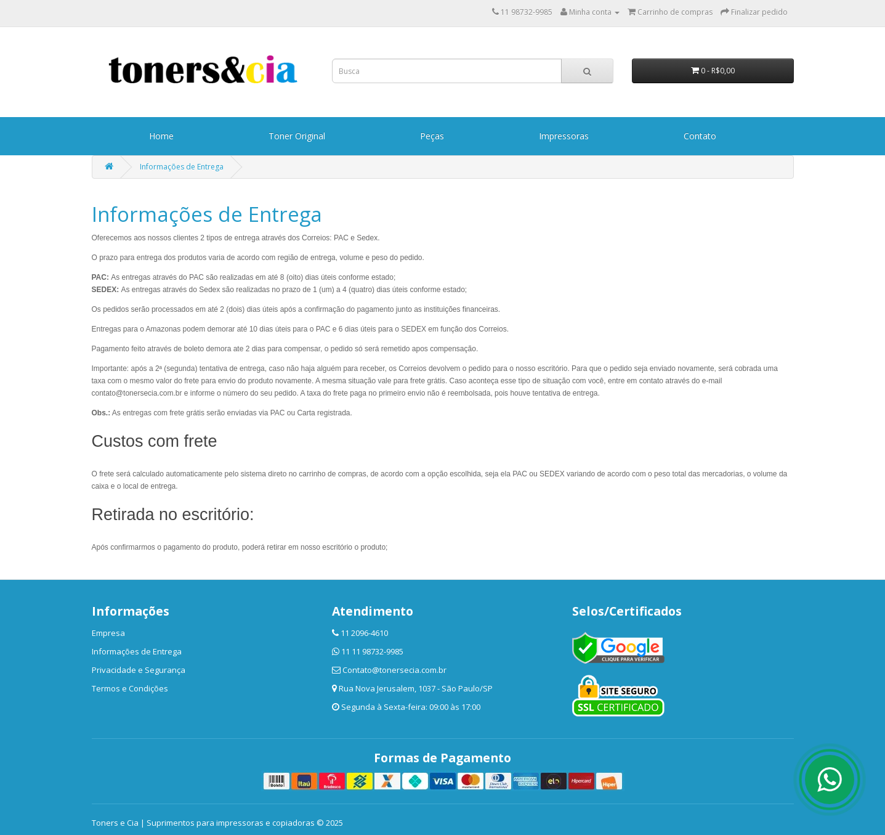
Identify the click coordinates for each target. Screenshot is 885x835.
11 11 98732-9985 (372, 651)
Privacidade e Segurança (138, 669)
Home (161, 136)
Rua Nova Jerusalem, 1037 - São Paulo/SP (416, 688)
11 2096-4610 (364, 632)
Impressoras (564, 136)
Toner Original (297, 136)
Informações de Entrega (182, 166)
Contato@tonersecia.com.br (394, 669)
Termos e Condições (130, 688)
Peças (432, 136)
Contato (700, 136)
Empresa (108, 632)
